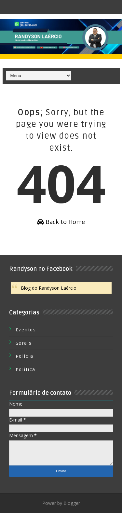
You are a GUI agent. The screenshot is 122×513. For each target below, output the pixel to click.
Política (25, 369)
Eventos (26, 330)
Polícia (25, 356)
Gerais (24, 343)
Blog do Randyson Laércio (48, 288)
